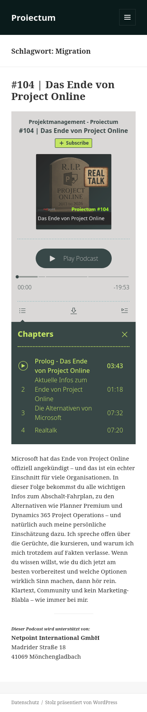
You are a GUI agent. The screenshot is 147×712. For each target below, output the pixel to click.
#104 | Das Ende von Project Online (63, 90)
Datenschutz (25, 702)
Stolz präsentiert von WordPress (81, 702)
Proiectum (33, 17)
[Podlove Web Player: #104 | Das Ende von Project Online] (73, 277)
